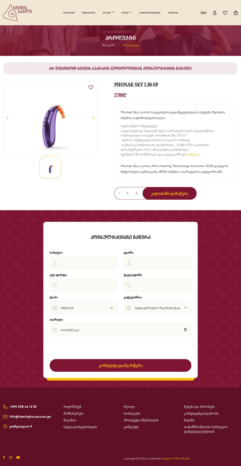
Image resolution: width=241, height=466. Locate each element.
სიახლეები (132, 413)
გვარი (129, 253)
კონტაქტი (173, 12)
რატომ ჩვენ (69, 12)
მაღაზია (107, 12)
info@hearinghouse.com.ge (30, 417)
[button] (7, 117)
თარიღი (56, 320)
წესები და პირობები (199, 406)
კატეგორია (133, 297)
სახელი (56, 253)
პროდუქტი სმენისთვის (141, 420)
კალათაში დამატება (169, 193)
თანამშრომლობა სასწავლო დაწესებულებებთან (206, 429)
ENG (203, 13)
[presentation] (82, 347)
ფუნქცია (193, 154)
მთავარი (109, 45)
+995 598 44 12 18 (22, 407)
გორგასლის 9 (20, 426)
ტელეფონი (133, 275)
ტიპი (54, 297)
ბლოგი (125, 12)
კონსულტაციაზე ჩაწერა (121, 365)
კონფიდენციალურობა (201, 413)
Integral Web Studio (176, 458)
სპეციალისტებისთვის (149, 12)
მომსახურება (88, 12)
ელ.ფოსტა (58, 275)
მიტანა (189, 420)
